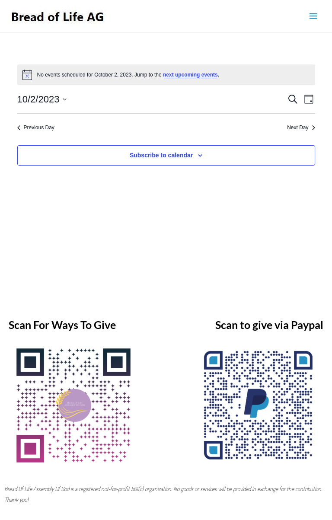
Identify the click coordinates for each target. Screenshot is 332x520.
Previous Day (35, 127)
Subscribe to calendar (161, 155)
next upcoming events (190, 75)
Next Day (301, 127)
